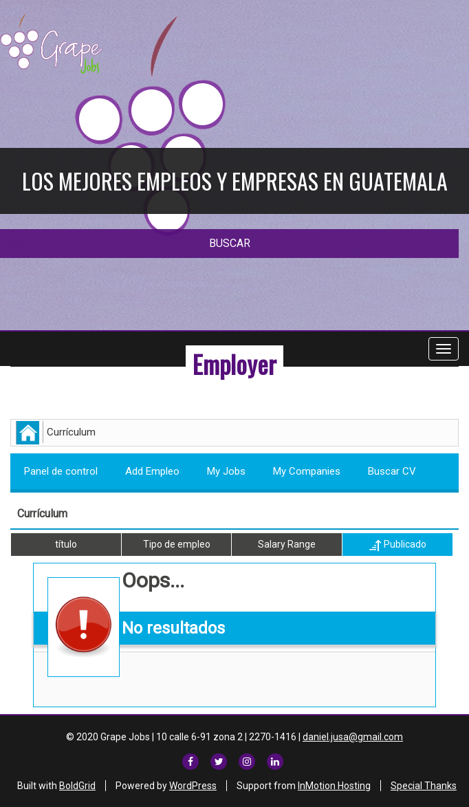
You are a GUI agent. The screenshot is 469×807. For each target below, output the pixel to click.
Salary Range (287, 544)
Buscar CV (392, 471)
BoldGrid (77, 785)
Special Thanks (424, 785)
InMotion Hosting (334, 785)
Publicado (397, 545)
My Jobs (226, 471)
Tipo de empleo (176, 544)
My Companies (306, 471)
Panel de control (61, 471)
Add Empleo (152, 471)
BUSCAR (229, 243)
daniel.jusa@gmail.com (353, 736)
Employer (234, 363)
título (66, 544)
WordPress (193, 785)
